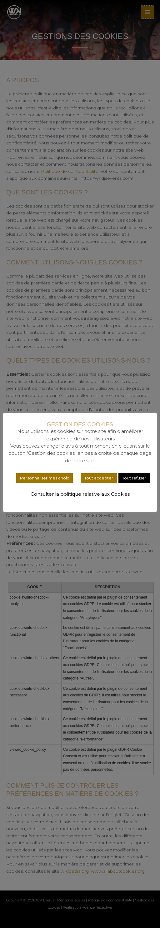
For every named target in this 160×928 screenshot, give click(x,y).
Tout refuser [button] (134, 477)
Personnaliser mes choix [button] (44, 477)
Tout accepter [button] (98, 477)
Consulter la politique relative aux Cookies (80, 494)
